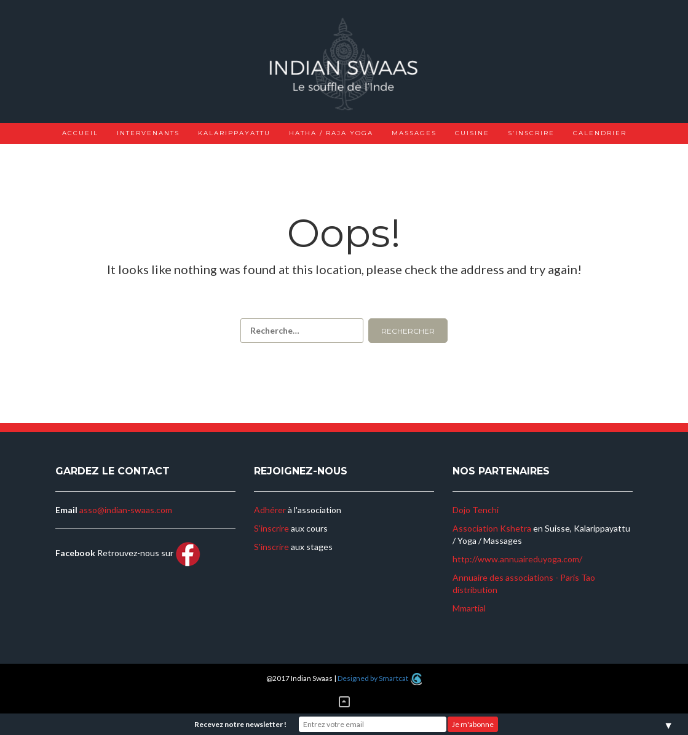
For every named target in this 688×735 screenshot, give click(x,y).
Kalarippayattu (234, 133)
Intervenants (148, 133)
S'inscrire (271, 528)
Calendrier (600, 133)
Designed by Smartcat (380, 678)
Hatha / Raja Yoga (331, 133)
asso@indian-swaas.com (125, 510)
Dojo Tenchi (476, 510)
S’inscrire (531, 133)
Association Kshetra (492, 528)
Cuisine (472, 133)
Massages (414, 133)
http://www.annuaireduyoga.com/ (517, 559)
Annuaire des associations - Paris (516, 577)
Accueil (80, 133)
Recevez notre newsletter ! (240, 724)
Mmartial (469, 608)
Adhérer (270, 510)
